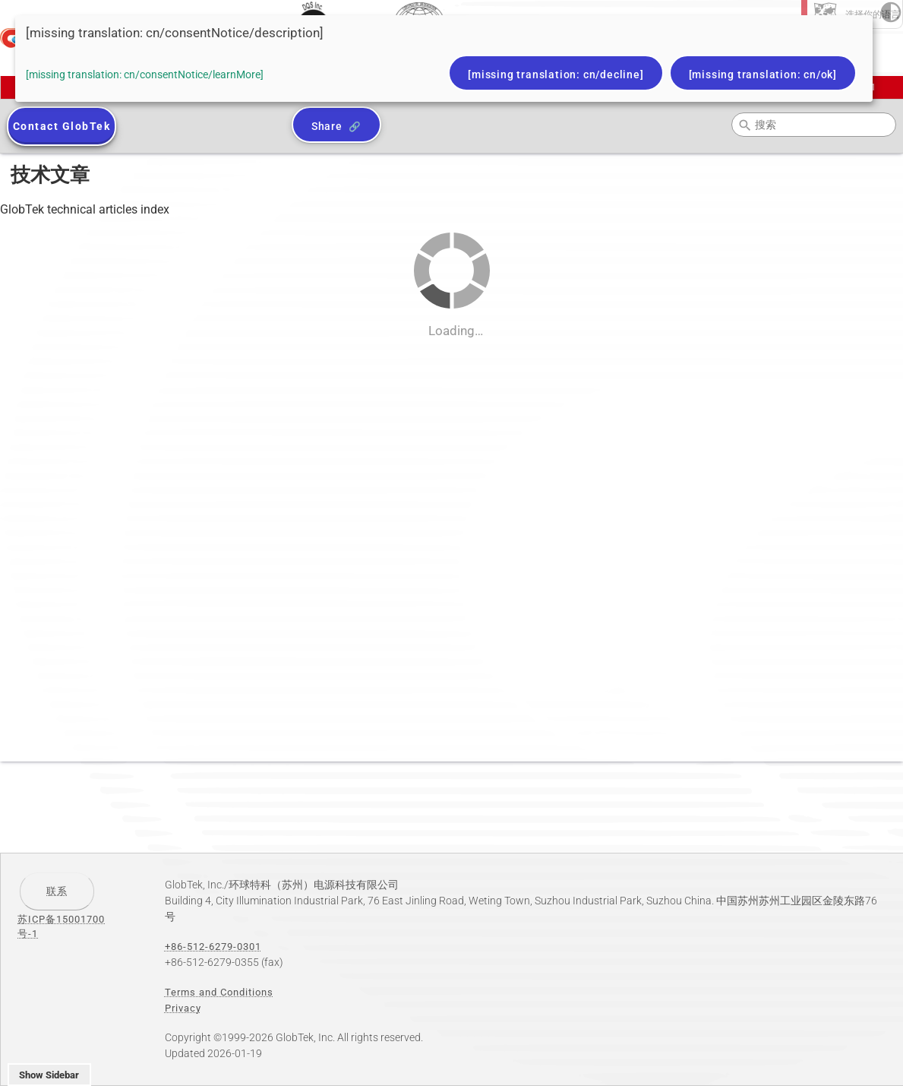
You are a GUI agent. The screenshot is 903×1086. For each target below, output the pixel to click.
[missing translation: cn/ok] (763, 74)
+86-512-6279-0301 (213, 946)
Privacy (183, 1008)
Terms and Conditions (219, 992)
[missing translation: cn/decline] (555, 74)
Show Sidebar (49, 1075)
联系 (57, 891)
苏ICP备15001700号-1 (61, 926)
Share (327, 126)
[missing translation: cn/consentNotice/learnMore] (145, 74)
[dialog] (444, 58)
